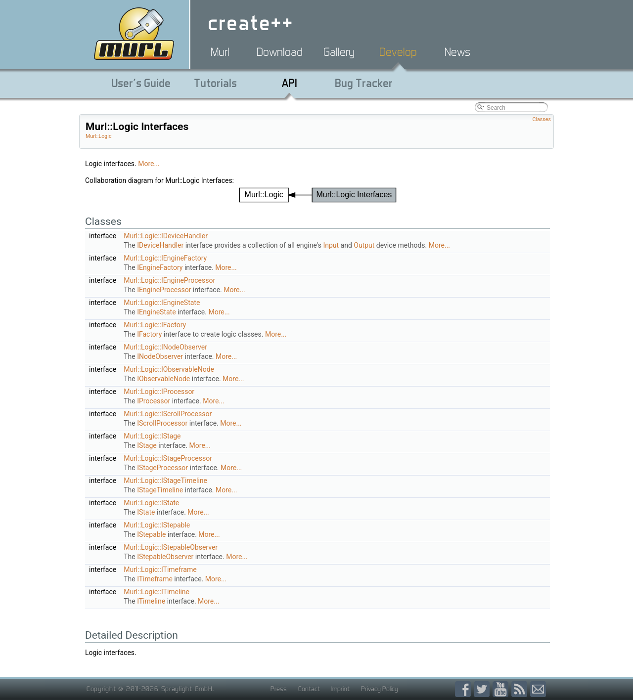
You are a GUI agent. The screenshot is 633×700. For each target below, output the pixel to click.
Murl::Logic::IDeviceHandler (166, 236)
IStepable (151, 534)
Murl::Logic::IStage (152, 436)
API (289, 83)
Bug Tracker (364, 83)
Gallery (339, 52)
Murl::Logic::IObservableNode (169, 369)
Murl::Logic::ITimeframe (160, 569)
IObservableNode (163, 379)
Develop (398, 52)
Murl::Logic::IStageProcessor (168, 458)
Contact (309, 689)
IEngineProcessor (164, 290)
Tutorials (215, 83)
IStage (147, 445)
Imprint (340, 689)
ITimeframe (155, 579)
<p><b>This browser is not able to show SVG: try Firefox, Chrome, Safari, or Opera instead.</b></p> (318, 195)
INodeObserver (160, 356)
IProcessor (153, 401)
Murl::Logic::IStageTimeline (165, 480)
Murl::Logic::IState (151, 503)
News (457, 52)
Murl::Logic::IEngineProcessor (169, 280)
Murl (220, 52)
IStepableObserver (165, 557)
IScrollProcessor (162, 423)
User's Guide (141, 83)
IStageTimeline (160, 490)
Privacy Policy (379, 689)
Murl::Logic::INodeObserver (165, 347)
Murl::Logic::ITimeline (156, 592)
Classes (542, 119)
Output (364, 245)
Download (280, 52)
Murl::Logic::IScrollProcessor (168, 414)
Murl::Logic (99, 136)
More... (148, 164)
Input (331, 245)
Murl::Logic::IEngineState (162, 302)
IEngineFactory (159, 267)
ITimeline (151, 601)
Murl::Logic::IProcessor (159, 391)
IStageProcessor (162, 468)
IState (146, 512)
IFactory (149, 334)
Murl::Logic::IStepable (157, 525)
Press (279, 689)
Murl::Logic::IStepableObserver (171, 547)
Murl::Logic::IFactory (155, 325)
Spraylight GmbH (187, 689)
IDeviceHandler (160, 245)
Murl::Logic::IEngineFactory (165, 258)
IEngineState (156, 312)
